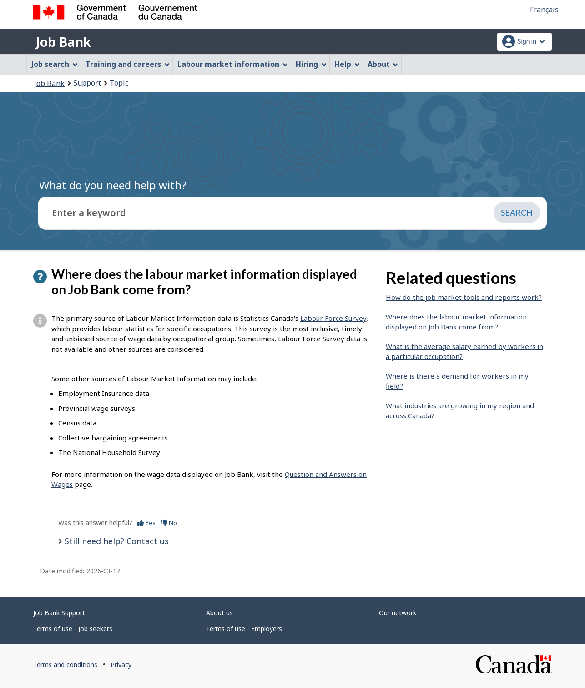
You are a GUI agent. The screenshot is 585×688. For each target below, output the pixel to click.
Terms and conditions (65, 664)
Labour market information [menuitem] (232, 64)
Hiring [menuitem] (311, 64)
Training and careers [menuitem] (128, 64)
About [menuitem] (383, 64)
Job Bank (63, 42)
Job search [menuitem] (54, 64)
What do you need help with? (113, 185)
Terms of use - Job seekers (72, 628)
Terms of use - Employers (244, 628)
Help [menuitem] (347, 64)
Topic (119, 83)
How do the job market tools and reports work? (464, 297)
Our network (397, 612)
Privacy (121, 664)
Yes (146, 522)
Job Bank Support (59, 612)
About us (219, 612)
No (169, 522)
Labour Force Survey (333, 318)
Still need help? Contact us (115, 541)
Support (87, 83)
